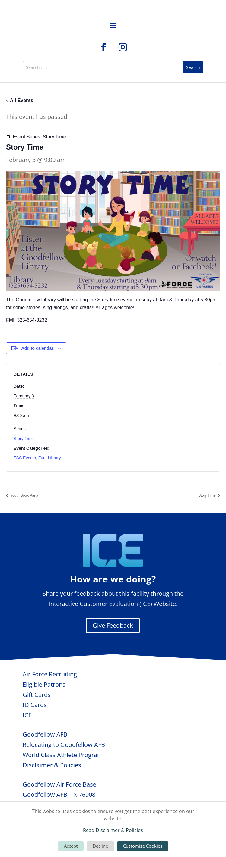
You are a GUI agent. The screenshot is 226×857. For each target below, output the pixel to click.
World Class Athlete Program (63, 755)
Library (54, 457)
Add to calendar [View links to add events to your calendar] (37, 348)
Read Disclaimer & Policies (113, 830)
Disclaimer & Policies (52, 765)
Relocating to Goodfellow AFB (64, 745)
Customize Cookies (142, 846)
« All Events (19, 100)
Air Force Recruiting (50, 674)
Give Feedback (113, 625)
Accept (71, 846)
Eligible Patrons (44, 684)
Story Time (24, 438)
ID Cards (35, 705)
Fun (42, 457)
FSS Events (25, 457)
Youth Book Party (23, 495)
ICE (27, 715)
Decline (100, 846)
